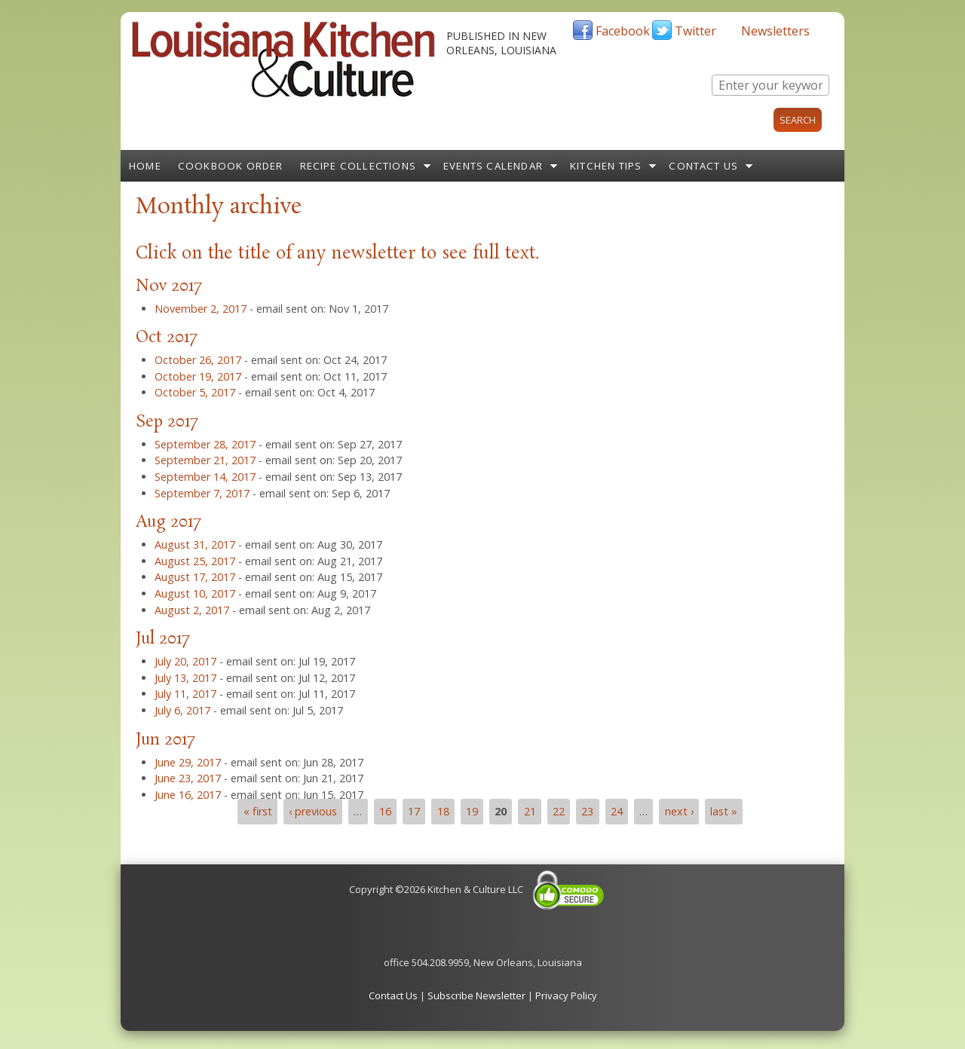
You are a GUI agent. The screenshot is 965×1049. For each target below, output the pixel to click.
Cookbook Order (230, 166)
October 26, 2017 (198, 360)
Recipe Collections (358, 166)
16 (385, 811)
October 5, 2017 (195, 392)
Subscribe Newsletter (476, 995)
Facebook (623, 31)
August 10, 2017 (195, 593)
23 (587, 811)
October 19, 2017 (198, 376)
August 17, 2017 (195, 577)
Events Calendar (493, 166)
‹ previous (313, 811)
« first (258, 811)
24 (617, 811)
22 (559, 811)
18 (443, 811)
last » (723, 811)
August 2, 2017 (192, 610)
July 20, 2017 (185, 661)
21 (530, 811)
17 (414, 811)
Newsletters (775, 31)
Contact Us (703, 166)
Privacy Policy (566, 995)
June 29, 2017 (188, 762)
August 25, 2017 (195, 561)
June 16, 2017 (188, 795)
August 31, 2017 (195, 544)
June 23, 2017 (188, 778)
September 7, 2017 (202, 493)
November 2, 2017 (201, 308)
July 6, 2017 (182, 710)
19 (472, 811)
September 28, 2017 (205, 444)
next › (679, 811)
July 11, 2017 (185, 694)
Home (145, 166)
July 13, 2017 (185, 678)
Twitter (695, 31)
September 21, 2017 (205, 460)
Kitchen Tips (606, 166)
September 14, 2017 (205, 476)
